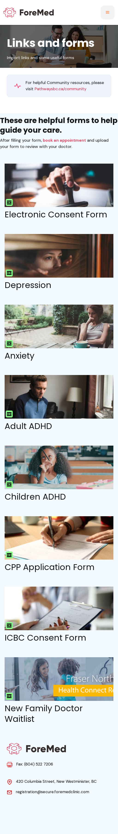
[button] (108, 12)
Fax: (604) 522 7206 (34, 764)
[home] (28, 12)
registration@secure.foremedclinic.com (52, 791)
